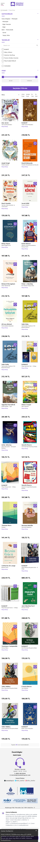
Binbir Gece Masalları (27, 728)
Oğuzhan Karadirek (8, 404)
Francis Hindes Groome (10, 58)
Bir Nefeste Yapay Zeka (28, 285)
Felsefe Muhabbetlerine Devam (30, 165)
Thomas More (6, 525)
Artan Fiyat (23, 95)
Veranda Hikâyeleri (27, 527)
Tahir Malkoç (6, 686)
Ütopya (3, 527)
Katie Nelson (26, 243)
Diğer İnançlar (6, 24)
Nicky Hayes (6, 243)
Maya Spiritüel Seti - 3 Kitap (29, 366)
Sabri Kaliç (5, 364)
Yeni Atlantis (25, 688)
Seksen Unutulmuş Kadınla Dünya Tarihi (29, 246)
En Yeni (32, 95)
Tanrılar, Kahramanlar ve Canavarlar (8, 205)
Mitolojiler (5, 21)
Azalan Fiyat (28, 95)
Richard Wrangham (8, 284)
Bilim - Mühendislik (7, 30)
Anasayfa (4, 10)
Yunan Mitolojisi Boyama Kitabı (10, 728)
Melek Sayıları (5, 165)
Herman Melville (27, 525)
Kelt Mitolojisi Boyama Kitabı (29, 648)
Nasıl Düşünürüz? (6, 245)
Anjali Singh (6, 163)
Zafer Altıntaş (6, 445)
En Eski (36, 95)
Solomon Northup (8, 55)
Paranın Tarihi (25, 607)
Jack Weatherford (28, 606)
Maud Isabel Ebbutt (9, 61)
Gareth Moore (27, 445)
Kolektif (5, 49)
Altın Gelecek (25, 406)
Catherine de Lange (8, 565)
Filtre (10, 95)
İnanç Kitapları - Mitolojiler (10, 19)
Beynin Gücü (5, 567)
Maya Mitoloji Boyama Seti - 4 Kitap (30, 568)
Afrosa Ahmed (7, 324)
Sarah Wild (25, 203)
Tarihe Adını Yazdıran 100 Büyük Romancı (8, 366)
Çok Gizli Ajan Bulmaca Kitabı (29, 446)
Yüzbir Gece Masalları (27, 124)
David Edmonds (27, 163)
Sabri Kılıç (25, 324)
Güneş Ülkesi (5, 648)
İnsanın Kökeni (25, 205)
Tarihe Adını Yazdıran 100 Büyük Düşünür (28, 326)
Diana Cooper (26, 404)
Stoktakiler (6, 66)
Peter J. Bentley (27, 284)
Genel (4, 32)
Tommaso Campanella (9, 646)
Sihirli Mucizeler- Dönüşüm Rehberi (9, 447)
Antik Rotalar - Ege (7, 406)
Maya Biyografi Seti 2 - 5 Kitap (10, 607)
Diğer (4, 27)
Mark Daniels (6, 203)
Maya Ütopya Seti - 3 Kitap (9, 487)
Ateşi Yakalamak (6, 285)
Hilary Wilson (7, 52)
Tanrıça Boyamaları (7, 124)
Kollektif (25, 364)
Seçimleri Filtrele (20, 88)
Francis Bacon (27, 686)
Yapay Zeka (6, 35)
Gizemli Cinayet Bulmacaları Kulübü (29, 487)
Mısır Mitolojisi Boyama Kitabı (9, 688)
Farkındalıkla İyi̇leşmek (7, 326)
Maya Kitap (5, 126)
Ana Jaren (5, 123)
